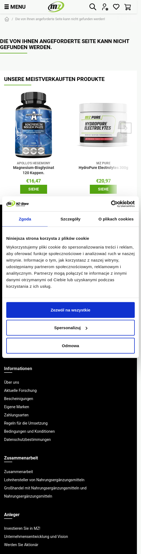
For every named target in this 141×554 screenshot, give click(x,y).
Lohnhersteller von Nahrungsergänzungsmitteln (44, 480)
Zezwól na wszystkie (70, 309)
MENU (15, 7)
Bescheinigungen (18, 399)
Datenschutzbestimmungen (27, 439)
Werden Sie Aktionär (21, 545)
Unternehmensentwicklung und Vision (36, 536)
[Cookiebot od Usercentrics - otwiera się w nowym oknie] (111, 203)
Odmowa (70, 345)
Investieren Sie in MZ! (22, 528)
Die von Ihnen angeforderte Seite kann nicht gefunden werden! (60, 19)
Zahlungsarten (16, 415)
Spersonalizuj (70, 327)
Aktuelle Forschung (20, 390)
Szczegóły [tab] (70, 219)
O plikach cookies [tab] (116, 219)
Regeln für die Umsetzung (26, 423)
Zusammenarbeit (18, 472)
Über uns (11, 382)
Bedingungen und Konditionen (29, 431)
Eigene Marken (16, 407)
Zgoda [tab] (25, 219)
